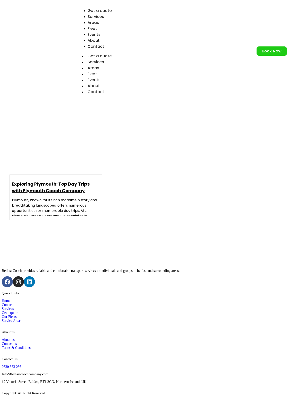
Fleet (92, 74)
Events (94, 80)
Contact (96, 46)
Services (96, 62)
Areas (93, 68)
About (94, 85)
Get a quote (100, 56)
